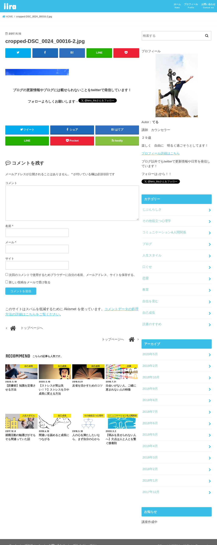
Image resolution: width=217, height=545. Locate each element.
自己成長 (148, 309)
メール (10, 242)
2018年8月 (149, 395)
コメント (11, 183)
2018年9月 (149, 384)
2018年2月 (149, 462)
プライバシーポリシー (85, 538)
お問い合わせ (208, 6)
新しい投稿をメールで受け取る (29, 282)
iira (9, 6)
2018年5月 (149, 429)
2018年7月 (149, 406)
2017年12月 (150, 485)
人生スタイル (151, 253)
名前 (9, 225)
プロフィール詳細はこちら (161, 153)
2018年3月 (149, 451)
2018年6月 (149, 418)
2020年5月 (149, 350)
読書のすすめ (151, 321)
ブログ (147, 242)
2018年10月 (150, 373)
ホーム (177, 6)
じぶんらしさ (151, 209)
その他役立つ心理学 (156, 220)
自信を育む (150, 298)
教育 (145, 287)
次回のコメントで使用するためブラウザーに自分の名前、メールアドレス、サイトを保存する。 (72, 275)
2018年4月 (149, 440)
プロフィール (191, 6)
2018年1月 (149, 473)
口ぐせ (147, 265)
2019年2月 (149, 361)
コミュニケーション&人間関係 (164, 231)
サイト (9, 258)
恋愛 (145, 276)
